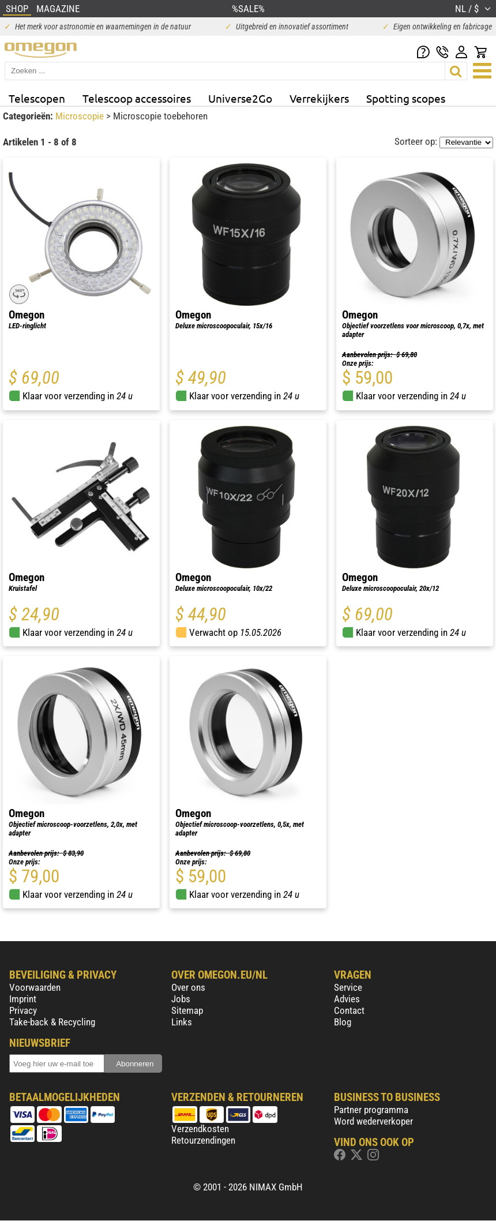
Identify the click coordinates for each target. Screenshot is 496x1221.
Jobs (180, 999)
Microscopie (80, 116)
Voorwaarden (35, 987)
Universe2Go (240, 98)
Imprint (22, 999)
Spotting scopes (405, 98)
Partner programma (371, 1109)
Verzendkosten (200, 1128)
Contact (349, 1010)
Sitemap (187, 1010)
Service (348, 987)
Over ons (188, 987)
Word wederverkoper (373, 1121)
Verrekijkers (319, 98)
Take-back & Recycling (52, 1022)
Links (181, 1022)
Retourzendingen (203, 1140)
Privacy (23, 1010)
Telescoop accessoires (136, 98)
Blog (342, 1022)
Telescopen (37, 98)
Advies (347, 999)
